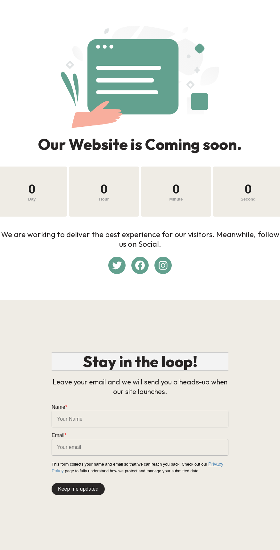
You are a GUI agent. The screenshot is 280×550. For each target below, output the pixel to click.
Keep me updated (78, 487)
